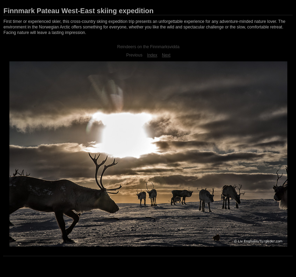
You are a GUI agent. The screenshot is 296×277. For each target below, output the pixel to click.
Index (152, 55)
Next (166, 55)
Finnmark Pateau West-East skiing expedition (78, 11)
